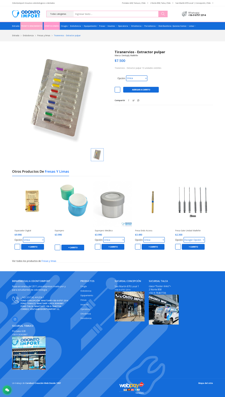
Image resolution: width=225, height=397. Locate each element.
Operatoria (124, 26)
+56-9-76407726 (53, 306)
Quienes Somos (180, 26)
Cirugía (65, 26)
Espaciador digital (23, 230)
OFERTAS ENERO (51, 26)
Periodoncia (151, 26)
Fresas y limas (43, 35)
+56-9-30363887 (56, 303)
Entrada (15, 26)
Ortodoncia (137, 26)
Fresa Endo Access (143, 230)
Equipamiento (91, 26)
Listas (192, 26)
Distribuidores (164, 26)
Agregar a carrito (141, 89)
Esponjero (59, 230)
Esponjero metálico (104, 230)
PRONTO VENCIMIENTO (31, 26)
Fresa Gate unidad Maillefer (188, 230)
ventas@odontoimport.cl (44, 309)
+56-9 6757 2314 (197, 15)
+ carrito (32, 246)
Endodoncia (76, 26)
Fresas (103, 26)
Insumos (112, 26)
